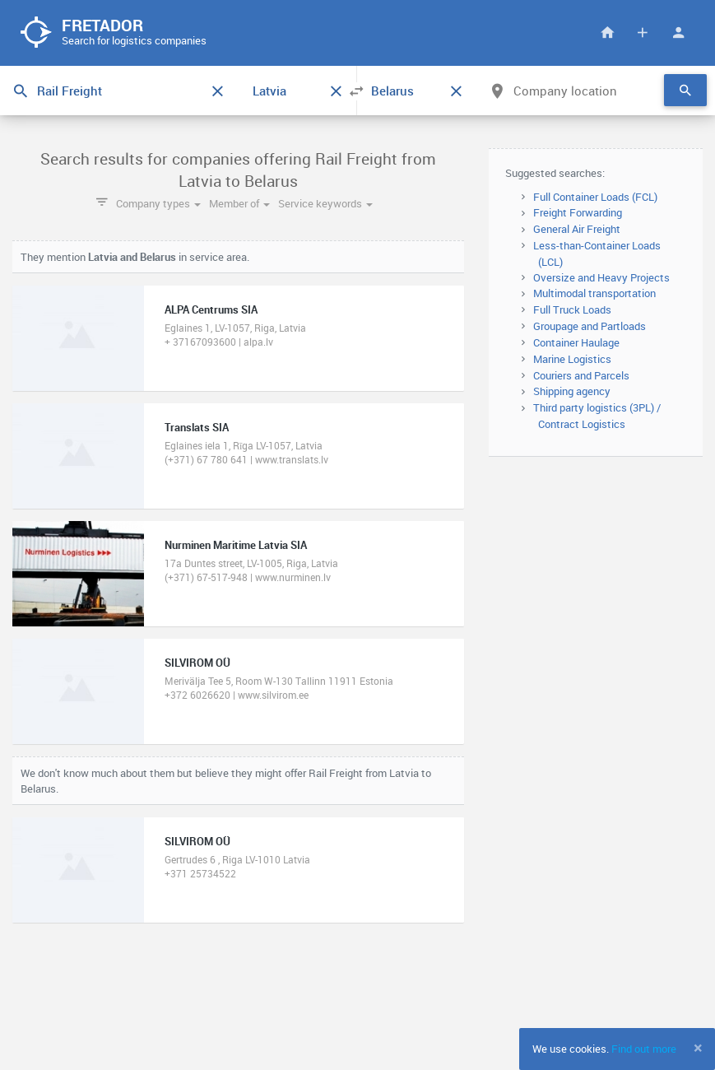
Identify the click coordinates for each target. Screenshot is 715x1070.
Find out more (643, 1048)
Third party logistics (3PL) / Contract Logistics (597, 415)
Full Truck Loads (572, 309)
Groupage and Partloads (589, 326)
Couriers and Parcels (581, 375)
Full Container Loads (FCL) (595, 196)
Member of (239, 203)
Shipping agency (572, 391)
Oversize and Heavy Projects (601, 277)
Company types (158, 203)
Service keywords (325, 203)
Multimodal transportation (594, 293)
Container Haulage (576, 342)
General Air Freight (576, 228)
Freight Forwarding (577, 212)
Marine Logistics (572, 358)
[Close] (698, 1048)
